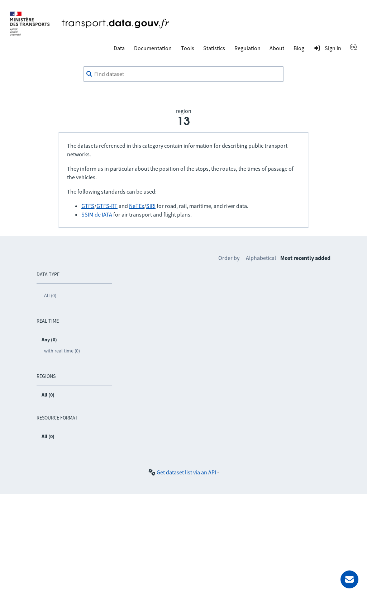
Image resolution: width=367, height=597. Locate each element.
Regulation (247, 48)
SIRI (151, 205)
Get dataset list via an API (186, 472)
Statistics (214, 48)
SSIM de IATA (96, 214)
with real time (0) (62, 350)
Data (119, 48)
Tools (187, 48)
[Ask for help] (349, 579)
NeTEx (136, 205)
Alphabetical (261, 257)
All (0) (50, 295)
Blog (299, 48)
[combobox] (183, 74)
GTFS (87, 205)
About (277, 48)
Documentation (153, 48)
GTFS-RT (107, 205)
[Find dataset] (183, 74)
